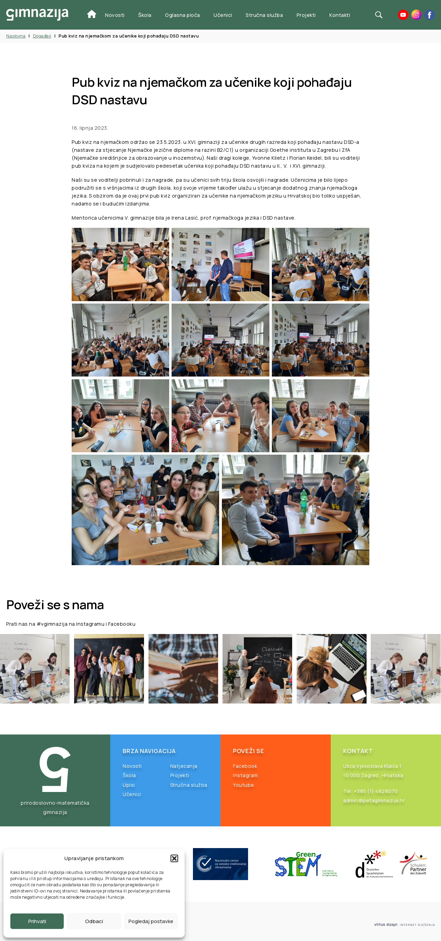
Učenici (223, 15)
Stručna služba (264, 15)
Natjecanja (183, 766)
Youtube (243, 785)
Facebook (245, 766)
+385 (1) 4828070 (376, 791)
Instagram (245, 775)
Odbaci (94, 921)
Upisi (129, 785)
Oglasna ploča (182, 15)
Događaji (42, 36)
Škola (145, 15)
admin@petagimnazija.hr (374, 800)
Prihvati (37, 921)
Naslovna (15, 36)
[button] (174, 858)
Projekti (306, 15)
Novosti (115, 15)
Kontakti (339, 15)
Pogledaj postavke (151, 921)
